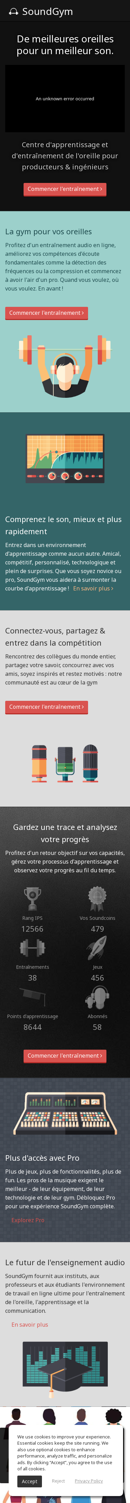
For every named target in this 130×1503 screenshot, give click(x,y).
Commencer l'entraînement (65, 189)
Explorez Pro (24, 1220)
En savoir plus (93, 588)
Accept (29, 1481)
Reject (58, 1481)
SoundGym (41, 11)
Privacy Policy (89, 1481)
